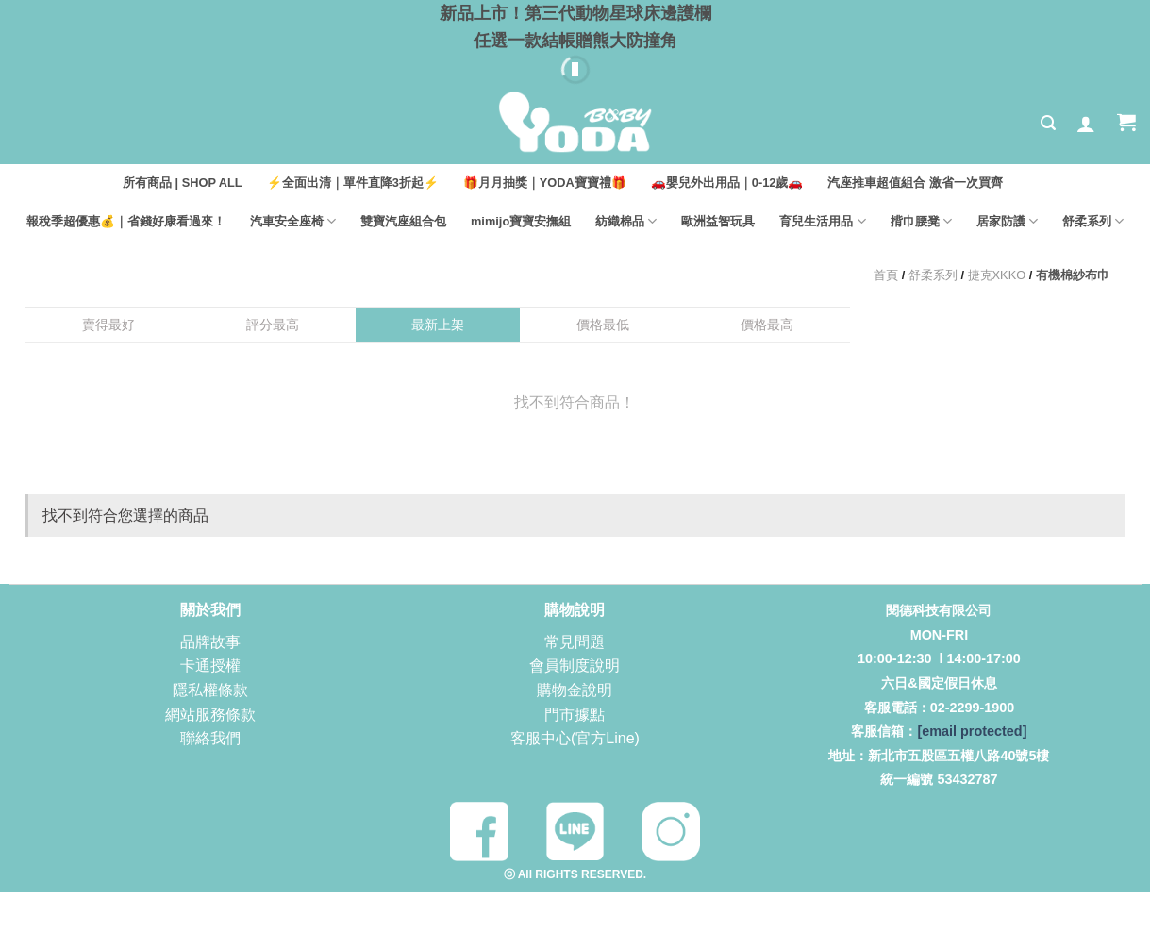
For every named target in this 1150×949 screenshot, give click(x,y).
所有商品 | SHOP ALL (182, 182)
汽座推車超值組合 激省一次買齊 (915, 182)
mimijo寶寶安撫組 (521, 221)
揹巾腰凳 (921, 221)
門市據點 (574, 715)
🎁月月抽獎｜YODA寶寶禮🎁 (544, 182)
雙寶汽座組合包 (403, 221)
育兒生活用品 (822, 221)
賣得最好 (108, 324)
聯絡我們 (210, 738)
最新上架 (437, 324)
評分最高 (272, 324)
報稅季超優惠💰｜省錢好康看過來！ (125, 221)
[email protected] (971, 731)
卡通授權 (210, 666)
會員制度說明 (574, 666)
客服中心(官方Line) (575, 738)
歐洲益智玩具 (718, 221)
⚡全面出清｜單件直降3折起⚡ (353, 182)
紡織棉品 (626, 221)
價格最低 (602, 324)
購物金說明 (574, 690)
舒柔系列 (1093, 221)
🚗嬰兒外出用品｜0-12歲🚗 (727, 182)
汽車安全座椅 (293, 221)
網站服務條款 (210, 715)
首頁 (886, 275)
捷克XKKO (997, 275)
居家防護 (1007, 221)
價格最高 (767, 324)
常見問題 (574, 642)
